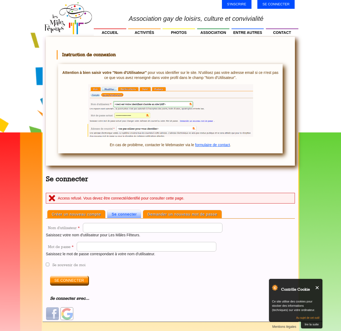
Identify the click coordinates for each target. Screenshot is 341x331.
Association (213, 32)
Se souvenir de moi (69, 264)
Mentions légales (284, 327)
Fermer (317, 287)
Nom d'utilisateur (64, 227)
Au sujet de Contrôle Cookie (274, 287)
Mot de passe (61, 246)
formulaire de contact (212, 145)
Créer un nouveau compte (76, 214)
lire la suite (312, 324)
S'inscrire (236, 4)
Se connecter (276, 4)
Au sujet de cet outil (307, 317)
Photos (179, 32)
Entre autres (247, 32)
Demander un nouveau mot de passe (182, 214)
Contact (282, 32)
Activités (144, 32)
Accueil (110, 32)
